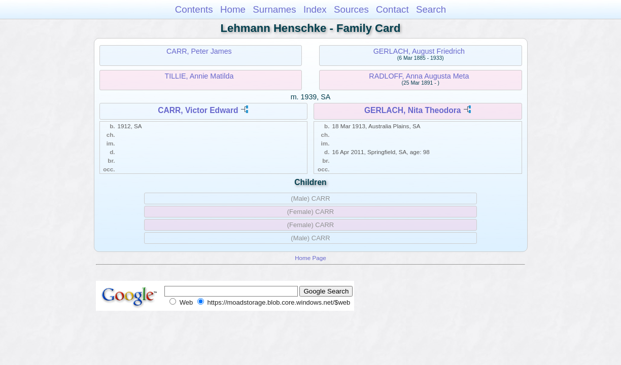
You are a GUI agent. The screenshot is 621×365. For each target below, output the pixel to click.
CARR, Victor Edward (198, 110)
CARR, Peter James (199, 51)
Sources (351, 9)
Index (315, 9)
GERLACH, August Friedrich (419, 51)
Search (431, 9)
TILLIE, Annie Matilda (198, 76)
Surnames (274, 9)
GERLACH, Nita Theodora (412, 110)
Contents (194, 9)
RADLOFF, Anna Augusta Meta (419, 76)
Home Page (310, 257)
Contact (392, 9)
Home (233, 9)
